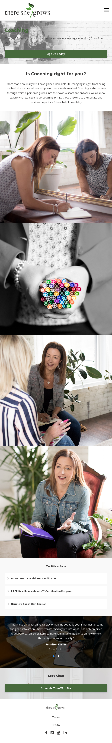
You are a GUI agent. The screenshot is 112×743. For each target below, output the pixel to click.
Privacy (56, 724)
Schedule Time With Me (56, 688)
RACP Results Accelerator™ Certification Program (41, 591)
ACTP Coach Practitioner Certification (34, 578)
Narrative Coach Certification (28, 604)
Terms (56, 717)
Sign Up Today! (56, 54)
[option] (56, 637)
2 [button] (58, 656)
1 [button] (53, 656)
